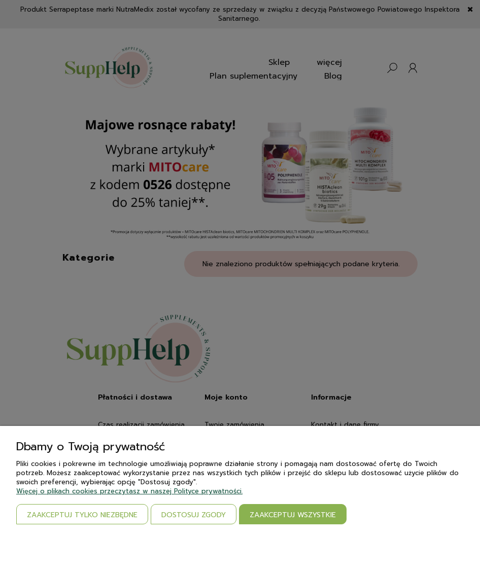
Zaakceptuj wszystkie (293, 515)
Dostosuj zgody (193, 515)
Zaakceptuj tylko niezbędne (82, 515)
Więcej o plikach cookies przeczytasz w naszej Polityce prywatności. (129, 491)
